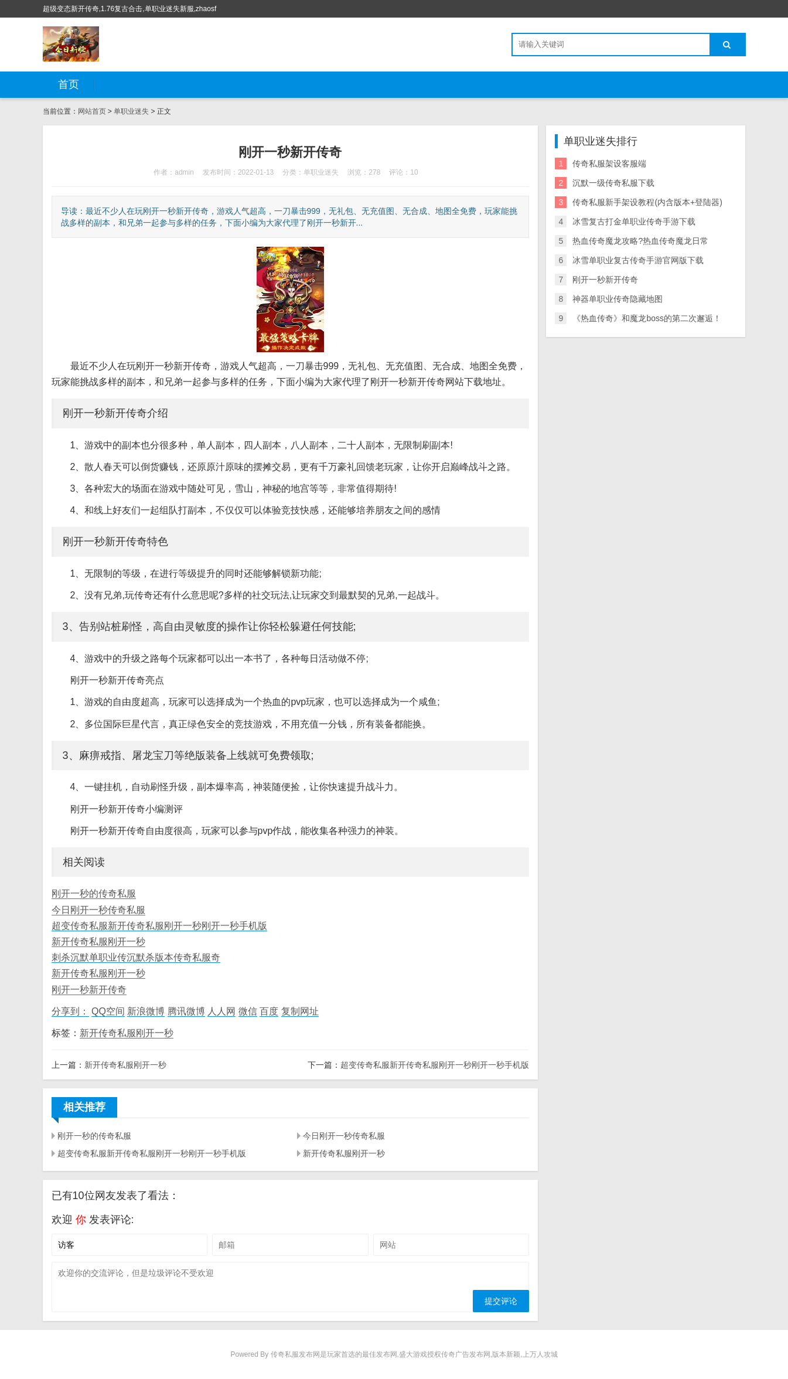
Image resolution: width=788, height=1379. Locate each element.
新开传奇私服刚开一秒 (98, 941)
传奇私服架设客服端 (609, 163)
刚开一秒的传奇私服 (94, 893)
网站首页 (92, 111)
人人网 (221, 1011)
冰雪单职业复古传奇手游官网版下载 (638, 260)
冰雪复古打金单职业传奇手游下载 (633, 221)
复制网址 (300, 1011)
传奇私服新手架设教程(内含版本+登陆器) (647, 202)
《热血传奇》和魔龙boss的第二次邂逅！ (646, 318)
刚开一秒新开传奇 (89, 990)
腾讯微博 (186, 1011)
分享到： (70, 1011)
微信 (247, 1011)
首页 (68, 84)
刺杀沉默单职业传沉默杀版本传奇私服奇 (136, 957)
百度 (269, 1011)
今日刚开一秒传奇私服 (98, 910)
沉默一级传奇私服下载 (613, 183)
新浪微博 (146, 1011)
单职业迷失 (131, 111)
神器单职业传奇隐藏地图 (617, 299)
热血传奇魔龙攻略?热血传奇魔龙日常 (640, 241)
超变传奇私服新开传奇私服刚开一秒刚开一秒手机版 (159, 926)
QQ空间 (108, 1011)
